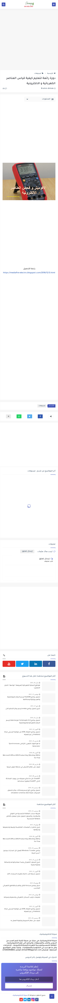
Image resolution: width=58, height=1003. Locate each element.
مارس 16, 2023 (33, 741)
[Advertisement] (29, 39)
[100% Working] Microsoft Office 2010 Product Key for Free (21, 757)
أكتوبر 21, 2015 (33, 871)
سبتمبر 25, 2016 (33, 811)
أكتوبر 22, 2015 (33, 729)
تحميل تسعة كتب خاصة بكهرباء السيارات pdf (23, 874)
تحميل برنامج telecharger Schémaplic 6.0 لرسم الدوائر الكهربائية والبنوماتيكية (23, 722)
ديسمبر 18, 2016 (33, 787)
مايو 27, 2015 (34, 706)
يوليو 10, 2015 (34, 825)
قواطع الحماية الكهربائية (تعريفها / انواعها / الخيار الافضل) (22, 687)
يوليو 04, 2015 (34, 883)
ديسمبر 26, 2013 (33, 918)
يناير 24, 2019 (34, 717)
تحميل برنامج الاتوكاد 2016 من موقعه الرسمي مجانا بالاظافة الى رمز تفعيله (22, 733)
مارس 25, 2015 (33, 860)
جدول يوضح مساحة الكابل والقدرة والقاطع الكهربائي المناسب (21, 887)
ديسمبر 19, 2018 (33, 848)
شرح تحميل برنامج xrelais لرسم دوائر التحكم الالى (23, 709)
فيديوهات (38, 73)
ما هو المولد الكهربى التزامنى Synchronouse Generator (24, 745)
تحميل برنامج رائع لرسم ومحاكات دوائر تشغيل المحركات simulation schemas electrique (23, 792)
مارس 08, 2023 (33, 764)
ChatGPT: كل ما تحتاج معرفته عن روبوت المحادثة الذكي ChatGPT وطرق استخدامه (23, 780)
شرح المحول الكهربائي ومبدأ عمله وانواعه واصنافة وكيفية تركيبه (22, 864)
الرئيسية (51, 73)
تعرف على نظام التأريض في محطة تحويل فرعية (23, 767)
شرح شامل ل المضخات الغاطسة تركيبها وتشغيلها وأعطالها (21, 829)
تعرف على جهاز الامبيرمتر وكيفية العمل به (25, 921)
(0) (5, 89)
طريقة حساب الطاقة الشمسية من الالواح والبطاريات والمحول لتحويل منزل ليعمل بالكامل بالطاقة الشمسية (23, 816)
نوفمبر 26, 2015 (33, 895)
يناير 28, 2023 (34, 682)
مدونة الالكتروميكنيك (20, 995)
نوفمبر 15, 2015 (33, 694)
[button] (40, 416)
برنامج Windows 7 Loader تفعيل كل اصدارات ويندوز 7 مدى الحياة (21, 852)
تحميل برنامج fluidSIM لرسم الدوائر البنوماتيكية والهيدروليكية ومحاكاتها (23, 698)
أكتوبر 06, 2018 (33, 752)
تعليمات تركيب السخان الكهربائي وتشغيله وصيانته (22, 897)
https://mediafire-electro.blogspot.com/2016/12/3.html (29, 273)
